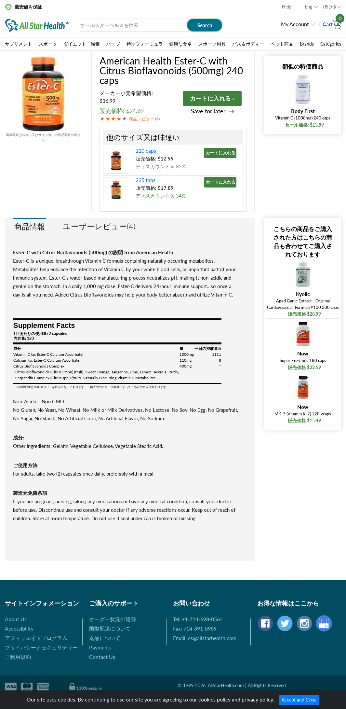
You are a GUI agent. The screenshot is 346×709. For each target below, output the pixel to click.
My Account (295, 24)
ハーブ (113, 44)
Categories (330, 44)
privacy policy (257, 699)
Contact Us (102, 657)
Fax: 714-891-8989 (195, 628)
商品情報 (29, 226)
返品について (104, 638)
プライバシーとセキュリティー (41, 647)
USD (329, 6)
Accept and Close (299, 699)
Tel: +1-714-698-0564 (198, 619)
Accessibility (19, 628)
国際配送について (110, 628)
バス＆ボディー (248, 44)
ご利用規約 (18, 657)
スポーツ (48, 44)
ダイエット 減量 (81, 44)
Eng (308, 6)
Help (286, 6)
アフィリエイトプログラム (36, 638)
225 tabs (145, 180)
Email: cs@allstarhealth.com (204, 638)
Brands (307, 44)
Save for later (208, 111)
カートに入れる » (212, 98)
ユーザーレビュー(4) (99, 226)
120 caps (146, 150)
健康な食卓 (180, 44)
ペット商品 (282, 44)
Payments (100, 647)
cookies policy (214, 699)
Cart (332, 24)
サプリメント (18, 44)
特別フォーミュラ (144, 44)
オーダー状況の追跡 (112, 619)
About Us (16, 619)
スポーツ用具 (212, 44)
